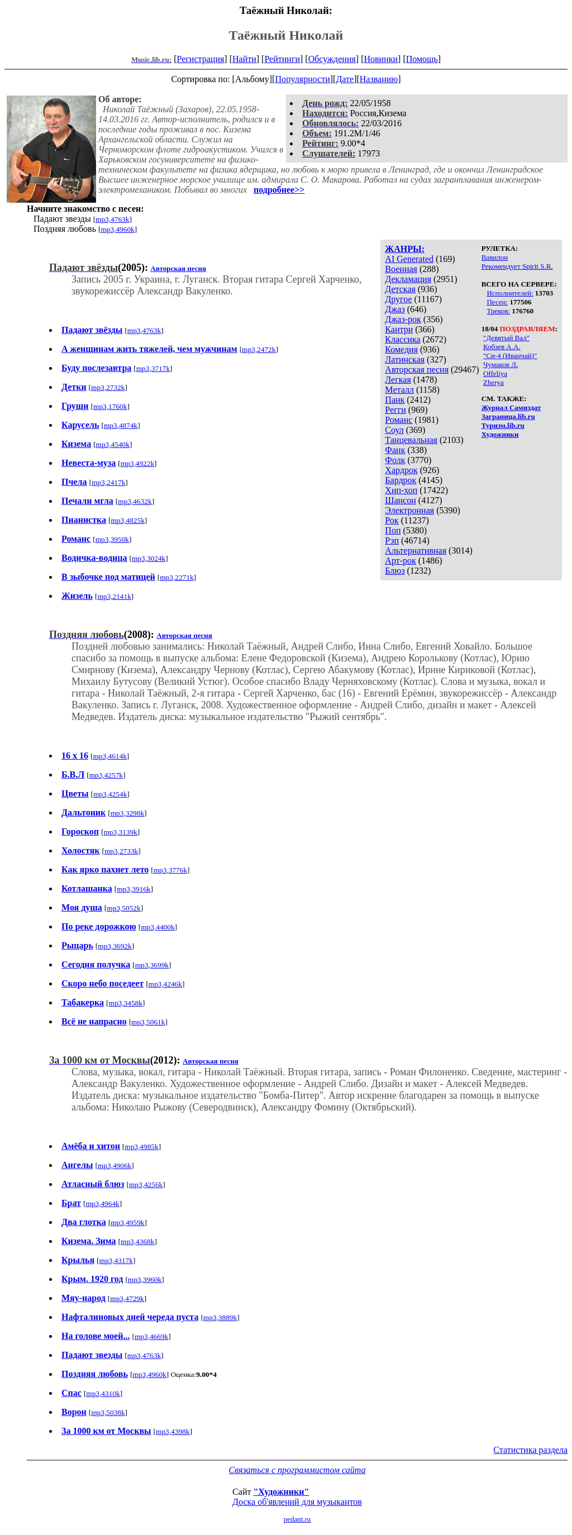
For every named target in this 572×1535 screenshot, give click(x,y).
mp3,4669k (151, 1336)
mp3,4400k (157, 927)
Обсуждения (332, 59)
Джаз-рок (403, 319)
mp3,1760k (110, 406)
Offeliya (495, 373)
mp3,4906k (114, 1165)
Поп (393, 530)
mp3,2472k (258, 349)
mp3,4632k (134, 501)
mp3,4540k (113, 444)
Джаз (394, 309)
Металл (399, 389)
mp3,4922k (137, 463)
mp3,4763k (112, 219)
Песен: (497, 302)
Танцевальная (411, 440)
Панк (394, 399)
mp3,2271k (176, 577)
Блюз (394, 570)
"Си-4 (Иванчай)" (510, 355)
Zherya (493, 382)
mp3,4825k (128, 520)
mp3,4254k (110, 794)
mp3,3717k (153, 368)
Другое (398, 299)
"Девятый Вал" (506, 337)
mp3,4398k (172, 1431)
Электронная (409, 510)
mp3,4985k (141, 1146)
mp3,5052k (123, 908)
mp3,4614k (109, 756)
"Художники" (281, 1491)
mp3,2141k (114, 596)
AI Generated (409, 259)
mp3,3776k (170, 870)
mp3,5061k (148, 1022)
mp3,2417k (108, 482)
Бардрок (400, 480)
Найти (244, 59)
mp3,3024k (148, 558)
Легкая (398, 379)
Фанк (395, 450)
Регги (395, 409)
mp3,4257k (106, 775)
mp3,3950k (112, 539)
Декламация (408, 279)
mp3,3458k (125, 1003)
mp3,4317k (116, 1260)
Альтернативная (415, 550)
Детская (400, 289)
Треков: (498, 311)
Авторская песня (417, 369)
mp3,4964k (102, 1203)
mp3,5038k (108, 1412)
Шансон (400, 500)
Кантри (399, 329)
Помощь (422, 59)
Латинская (405, 359)
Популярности (302, 79)
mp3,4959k (127, 1222)
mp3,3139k (120, 832)
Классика (402, 339)
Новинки (381, 59)
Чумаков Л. (500, 364)
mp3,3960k (144, 1279)
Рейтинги (282, 59)
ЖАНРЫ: (405, 249)
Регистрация (201, 59)
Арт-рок (400, 560)
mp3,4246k (165, 984)
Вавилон (495, 257)
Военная (401, 269)
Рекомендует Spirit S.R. (517, 266)
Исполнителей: (510, 293)
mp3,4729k (127, 1298)
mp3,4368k (137, 1241)
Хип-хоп (401, 490)
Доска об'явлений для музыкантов (297, 1502)
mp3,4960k (117, 229)
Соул (394, 430)
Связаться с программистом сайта (297, 1470)
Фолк (395, 460)
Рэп (392, 540)
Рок (391, 520)
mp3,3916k (133, 889)
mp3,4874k (120, 425)
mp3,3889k (220, 1317)
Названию (379, 79)
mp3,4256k (146, 1184)
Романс (398, 420)
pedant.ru (297, 1519)
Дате (345, 79)
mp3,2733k (121, 851)
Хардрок (401, 470)
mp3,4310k (103, 1393)
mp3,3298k (127, 813)
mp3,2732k (108, 387)
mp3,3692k (114, 946)
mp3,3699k (152, 965)
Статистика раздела (530, 1450)
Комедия (401, 349)
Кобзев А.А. (502, 346)
